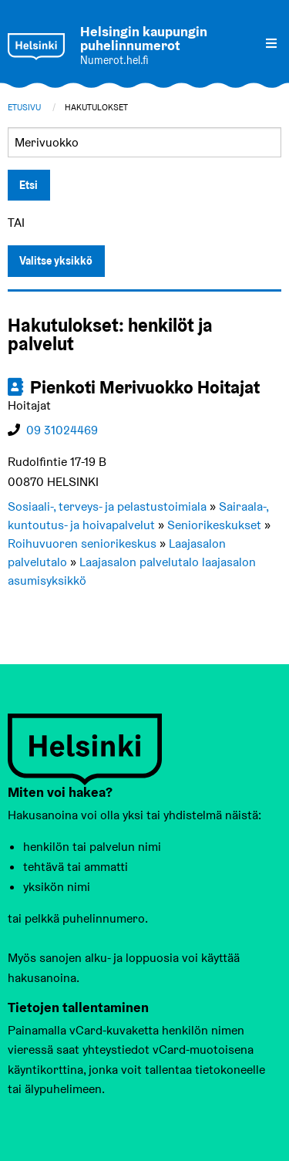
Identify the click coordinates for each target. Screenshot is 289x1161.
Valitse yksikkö (55, 261)
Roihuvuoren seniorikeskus (82, 543)
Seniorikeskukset (214, 525)
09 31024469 (62, 430)
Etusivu (24, 107)
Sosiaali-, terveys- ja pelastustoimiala (107, 506)
